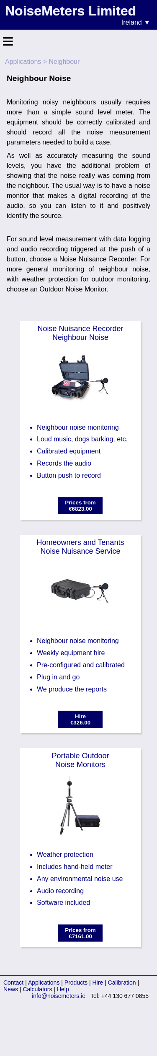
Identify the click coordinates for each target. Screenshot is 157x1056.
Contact (13, 982)
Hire (98, 982)
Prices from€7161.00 (80, 933)
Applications (23, 61)
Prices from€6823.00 (80, 505)
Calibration (122, 982)
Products (76, 982)
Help (63, 989)
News (10, 989)
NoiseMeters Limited (70, 10)
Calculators (37, 989)
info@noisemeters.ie (58, 996)
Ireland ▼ (135, 22)
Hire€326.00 (80, 719)
